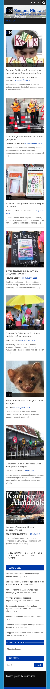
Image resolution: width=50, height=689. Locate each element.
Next (11, 558)
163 (33, 552)
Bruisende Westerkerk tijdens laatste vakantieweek (23, 335)
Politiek (18, 471)
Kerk (8, 341)
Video (17, 278)
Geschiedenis (12, 77)
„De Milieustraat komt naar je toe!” (20, 617)
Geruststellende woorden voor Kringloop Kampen (23, 465)
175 (32, 555)
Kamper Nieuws (20, 676)
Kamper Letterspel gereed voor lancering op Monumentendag (24, 72)
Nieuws (9, 80)
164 (40, 552)
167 (23, 555)
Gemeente (11, 144)
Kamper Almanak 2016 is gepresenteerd (20, 528)
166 (17, 555)
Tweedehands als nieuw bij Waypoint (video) (22, 272)
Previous (14, 552)
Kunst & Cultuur (28, 77)
